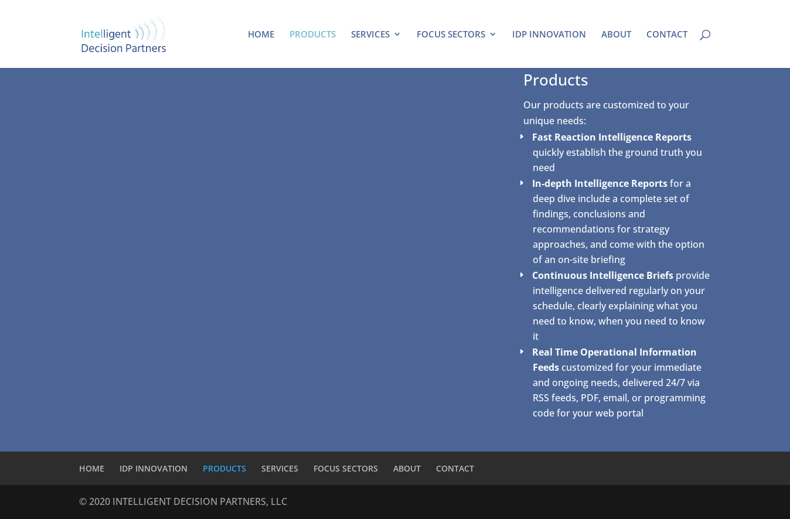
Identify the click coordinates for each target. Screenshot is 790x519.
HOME (261, 35)
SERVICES (370, 35)
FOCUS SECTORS (451, 35)
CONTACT (666, 35)
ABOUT (616, 35)
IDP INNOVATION (549, 35)
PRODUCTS (313, 35)
